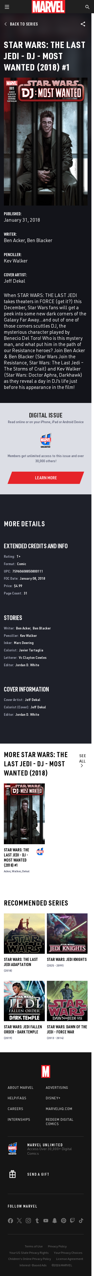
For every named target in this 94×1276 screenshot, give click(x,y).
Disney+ (53, 1098)
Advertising (57, 1088)
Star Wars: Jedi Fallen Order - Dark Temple (23, 1029)
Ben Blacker (39, 240)
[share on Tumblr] (37, 1221)
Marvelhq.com (59, 1109)
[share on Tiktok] (81, 1221)
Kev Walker (16, 261)
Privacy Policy (57, 1246)
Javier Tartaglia (31, 650)
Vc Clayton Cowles (33, 657)
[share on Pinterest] (63, 1221)
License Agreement (69, 1259)
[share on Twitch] (72, 1221)
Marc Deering (23, 642)
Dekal (26, 871)
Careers (15, 1109)
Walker (16, 871)
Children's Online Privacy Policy (29, 1259)
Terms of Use (34, 1246)
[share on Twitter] (19, 1221)
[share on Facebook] (10, 1221)
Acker (7, 871)
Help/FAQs (17, 1098)
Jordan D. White (27, 665)
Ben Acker (14, 240)
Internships (19, 1119)
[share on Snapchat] (54, 1221)
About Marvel (20, 1088)
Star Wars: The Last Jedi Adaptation (21, 962)
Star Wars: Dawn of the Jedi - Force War (67, 1029)
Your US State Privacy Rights (29, 1253)
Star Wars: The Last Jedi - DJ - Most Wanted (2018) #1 (16, 857)
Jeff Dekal (14, 281)
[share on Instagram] (28, 1221)
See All (82, 760)
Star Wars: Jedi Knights (67, 959)
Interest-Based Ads (33, 1265)
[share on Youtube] (45, 1221)
